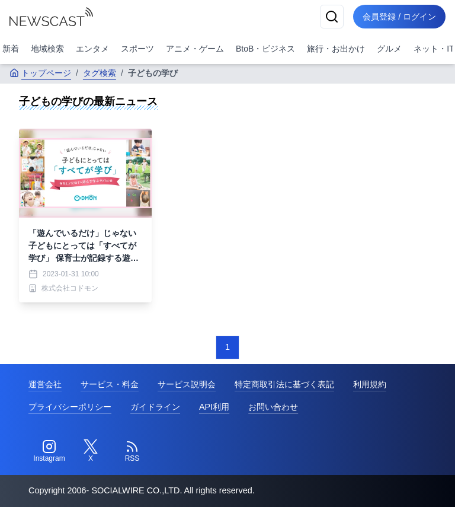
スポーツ (137, 48)
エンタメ (92, 48)
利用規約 (369, 384)
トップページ (40, 73)
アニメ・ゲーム (195, 48)
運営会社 (45, 384)
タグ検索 (99, 73)
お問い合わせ (273, 407)
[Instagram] (49, 451)
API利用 (214, 407)
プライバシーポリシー (69, 407)
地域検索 (47, 48)
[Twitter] (90, 451)
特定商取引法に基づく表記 (284, 384)
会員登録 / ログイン (399, 16)
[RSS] (132, 451)
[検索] (332, 16)
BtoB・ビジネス (265, 48)
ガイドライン (155, 407)
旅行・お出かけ (336, 48)
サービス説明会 (187, 384)
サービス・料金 (110, 384)
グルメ (389, 48)
